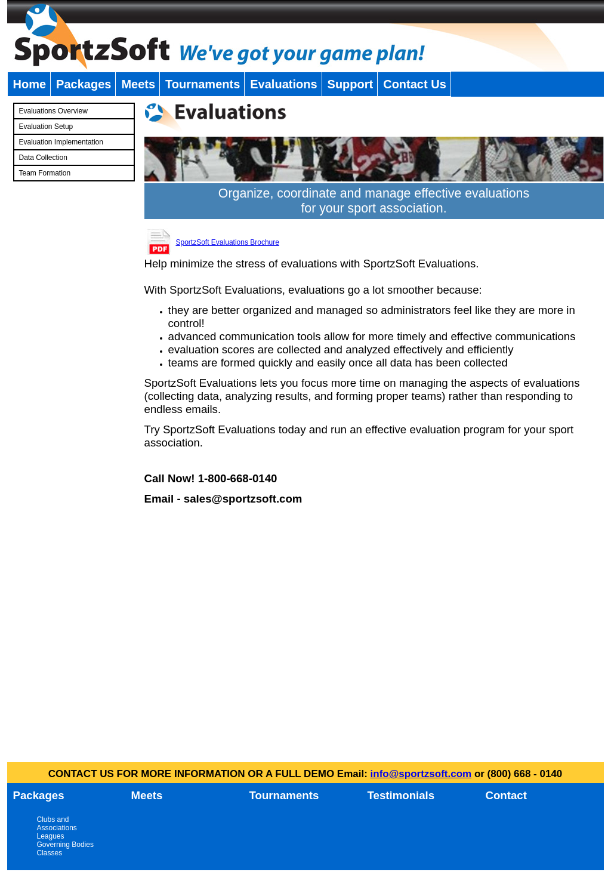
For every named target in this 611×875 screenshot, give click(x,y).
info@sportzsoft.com (421, 774)
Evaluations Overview (53, 111)
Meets (138, 84)
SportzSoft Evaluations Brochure (227, 242)
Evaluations (283, 84)
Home (30, 84)
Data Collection (43, 157)
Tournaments (202, 84)
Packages (83, 84)
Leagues (50, 836)
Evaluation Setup (46, 126)
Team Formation (45, 173)
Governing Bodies (65, 844)
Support (351, 84)
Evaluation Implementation (61, 142)
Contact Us (414, 84)
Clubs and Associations (57, 823)
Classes (50, 853)
